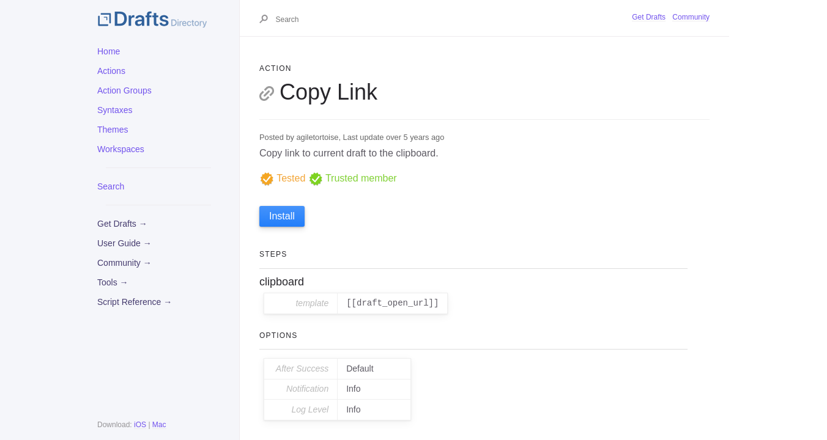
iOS (140, 424)
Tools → (112, 282)
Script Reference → (134, 302)
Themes (112, 129)
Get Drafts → (122, 224)
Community (691, 17)
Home (108, 51)
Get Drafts (649, 17)
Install (282, 216)
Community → (124, 263)
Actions (111, 71)
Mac (159, 424)
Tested (282, 178)
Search (110, 186)
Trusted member (352, 178)
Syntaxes (115, 110)
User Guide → (124, 243)
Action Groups (124, 90)
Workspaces (120, 149)
